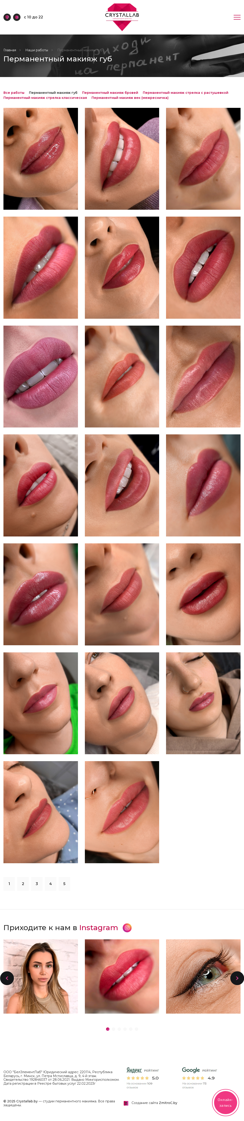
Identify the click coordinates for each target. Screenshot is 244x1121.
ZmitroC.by (168, 1103)
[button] (7, 978)
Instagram (105, 927)
